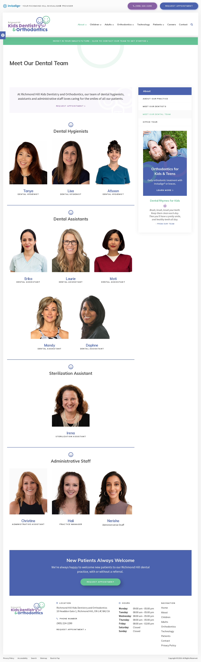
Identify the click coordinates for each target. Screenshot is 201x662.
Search (34, 658)
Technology (142, 25)
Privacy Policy (168, 645)
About (79, 25)
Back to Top (54, 658)
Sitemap (43, 658)
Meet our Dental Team (157, 114)
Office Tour (150, 122)
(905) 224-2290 (143, 6)
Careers (170, 25)
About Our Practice (155, 99)
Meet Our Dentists (154, 106)
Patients (156, 25)
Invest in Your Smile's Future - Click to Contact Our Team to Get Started (99, 41)
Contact (182, 25)
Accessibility (23, 658)
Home (164, 607)
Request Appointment (179, 6)
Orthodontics (123, 25)
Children (93, 25)
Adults (106, 25)
